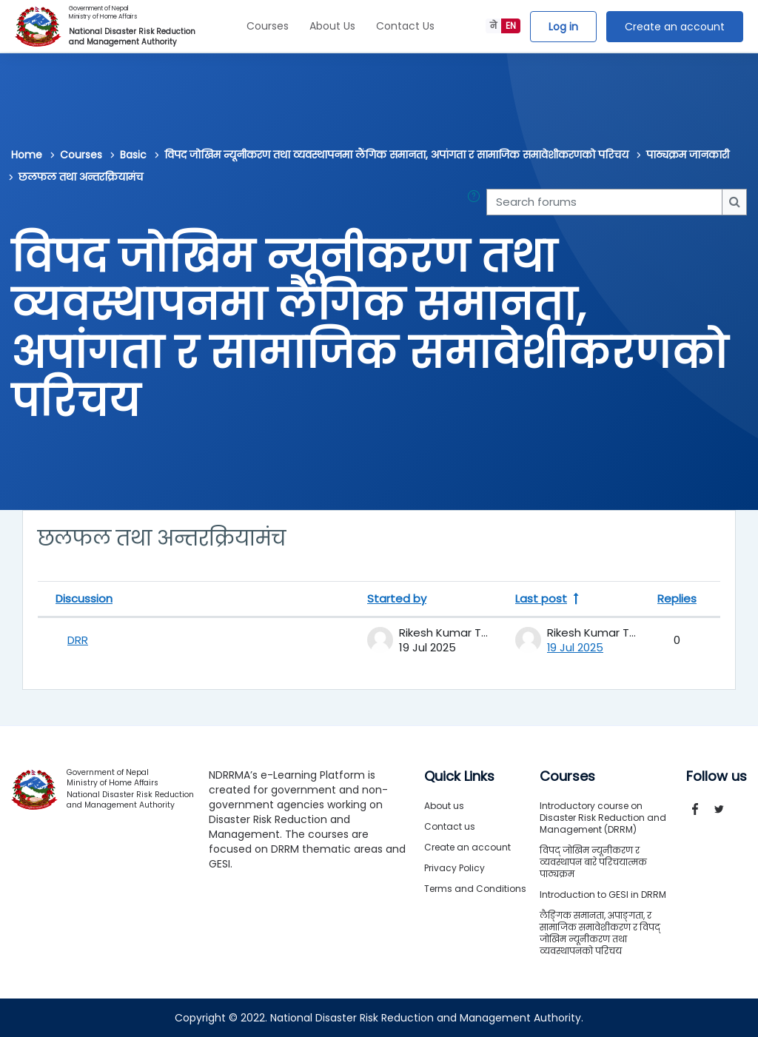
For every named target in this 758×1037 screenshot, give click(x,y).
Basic (133, 154)
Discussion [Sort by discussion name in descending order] (84, 598)
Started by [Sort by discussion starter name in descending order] (396, 598)
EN (511, 25)
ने (493, 25)
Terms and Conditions (475, 888)
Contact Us (405, 26)
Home (26, 154)
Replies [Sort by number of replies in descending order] (677, 598)
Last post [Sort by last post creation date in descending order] (541, 598)
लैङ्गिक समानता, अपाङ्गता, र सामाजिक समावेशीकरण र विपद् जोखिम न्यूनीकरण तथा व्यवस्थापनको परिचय (600, 933)
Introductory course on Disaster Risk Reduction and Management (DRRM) (603, 817)
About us (444, 805)
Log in (563, 26)
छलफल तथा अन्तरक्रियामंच (81, 177)
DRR (77, 640)
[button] (476, 202)
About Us (332, 26)
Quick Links (459, 776)
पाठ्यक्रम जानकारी (687, 154)
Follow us (716, 776)
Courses (267, 26)
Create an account (675, 26)
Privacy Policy (454, 868)
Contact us (449, 826)
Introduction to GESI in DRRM (603, 894)
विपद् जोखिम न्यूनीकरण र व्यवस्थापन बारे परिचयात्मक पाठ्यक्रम (593, 862)
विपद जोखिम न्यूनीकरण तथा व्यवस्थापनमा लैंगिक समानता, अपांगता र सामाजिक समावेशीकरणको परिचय (396, 154)
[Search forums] (604, 202)
